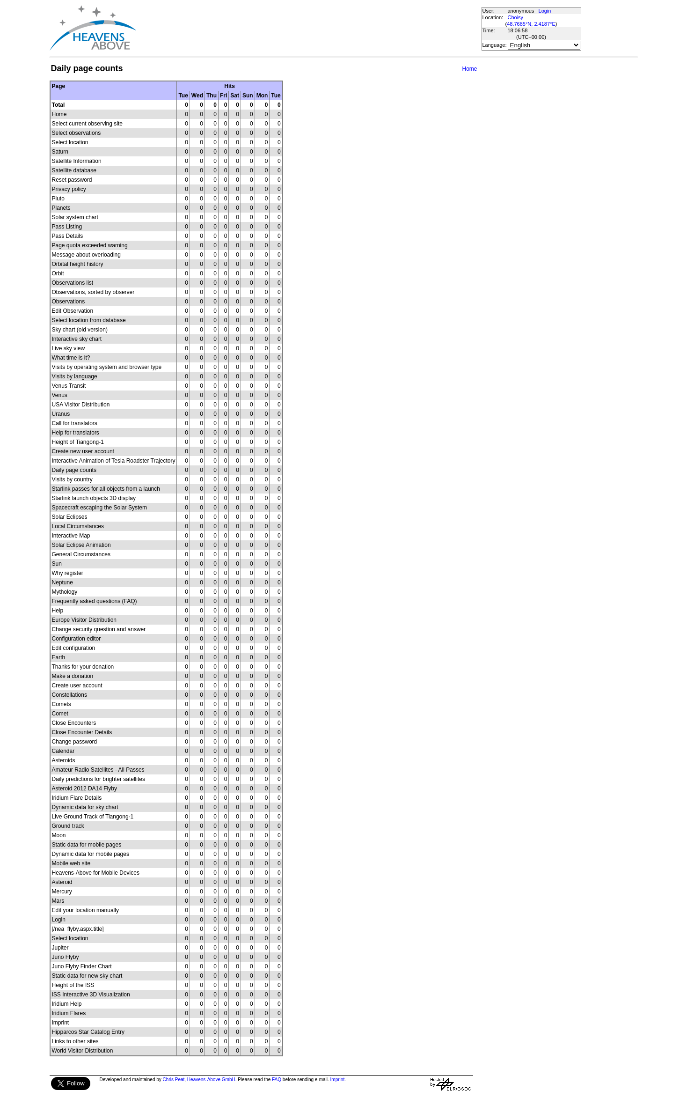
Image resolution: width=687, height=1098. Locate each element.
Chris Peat (174, 1079)
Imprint (337, 1079)
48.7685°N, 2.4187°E (531, 24)
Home (469, 69)
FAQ (276, 1079)
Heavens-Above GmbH (211, 1079)
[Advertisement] (308, 28)
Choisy (516, 17)
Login (545, 11)
